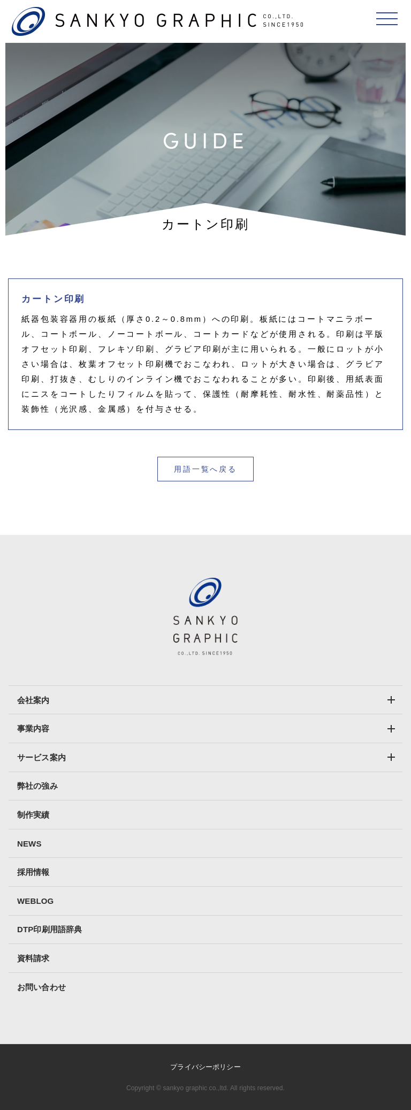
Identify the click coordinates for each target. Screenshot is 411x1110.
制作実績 (33, 814)
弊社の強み (37, 785)
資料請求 (33, 958)
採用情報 (33, 872)
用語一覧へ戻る (205, 469)
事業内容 (33, 728)
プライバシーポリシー (205, 1067)
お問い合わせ (41, 987)
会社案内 (33, 700)
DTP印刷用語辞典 (49, 929)
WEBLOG (35, 900)
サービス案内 (41, 757)
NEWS (29, 843)
